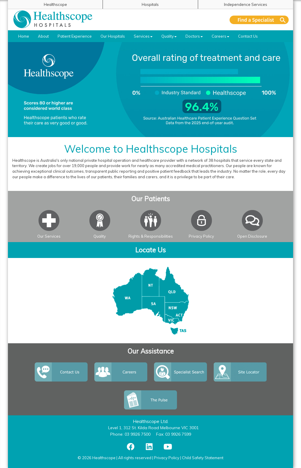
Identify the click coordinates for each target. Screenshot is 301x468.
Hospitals (150, 4)
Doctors (194, 36)
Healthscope (55, 4)
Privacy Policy (201, 236)
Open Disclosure (252, 236)
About (43, 36)
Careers (220, 36)
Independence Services (245, 4)
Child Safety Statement (202, 457)
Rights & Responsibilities (150, 236)
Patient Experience (75, 36)
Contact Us (248, 36)
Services (143, 36)
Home (23, 36)
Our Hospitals (113, 36)
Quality (169, 36)
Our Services (49, 236)
